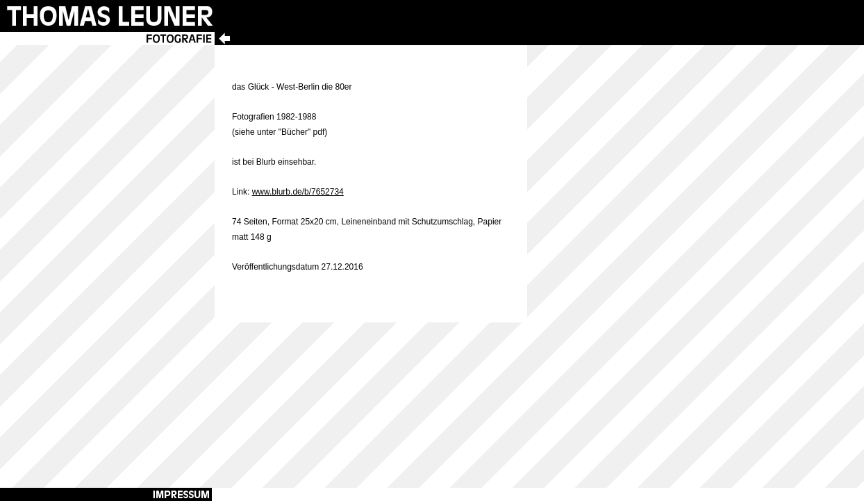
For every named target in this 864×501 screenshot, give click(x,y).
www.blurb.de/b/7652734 (298, 192)
